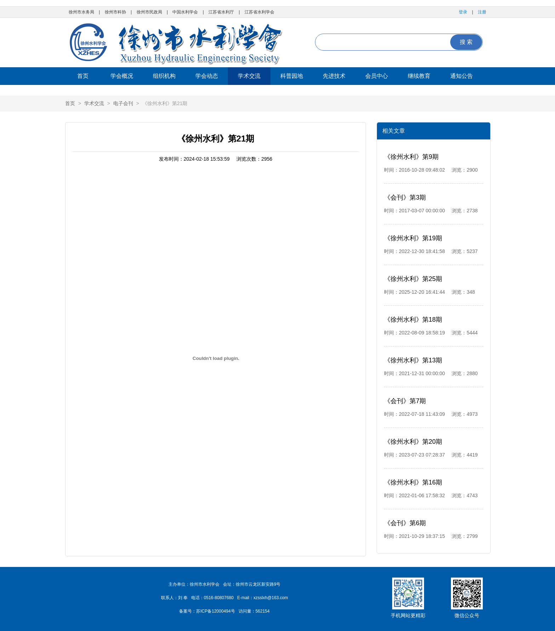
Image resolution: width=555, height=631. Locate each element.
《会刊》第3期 (405, 197)
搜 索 (466, 42)
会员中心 (376, 76)
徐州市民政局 (149, 12)
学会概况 (121, 76)
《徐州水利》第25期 (413, 278)
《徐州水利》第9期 (411, 156)
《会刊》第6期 (405, 523)
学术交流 (249, 76)
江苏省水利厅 (221, 12)
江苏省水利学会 (259, 12)
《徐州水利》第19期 (413, 238)
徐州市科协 (115, 12)
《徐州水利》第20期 (413, 441)
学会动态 (206, 76)
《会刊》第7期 (405, 401)
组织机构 (164, 76)
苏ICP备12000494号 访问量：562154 (232, 611)
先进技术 (334, 76)
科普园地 (291, 76)
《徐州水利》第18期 (413, 319)
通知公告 (461, 76)
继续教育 (419, 76)
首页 (82, 76)
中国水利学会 (185, 12)
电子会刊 (123, 103)
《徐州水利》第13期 (413, 360)
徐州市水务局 (81, 12)
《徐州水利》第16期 (413, 482)
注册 (482, 12)
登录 (463, 12)
